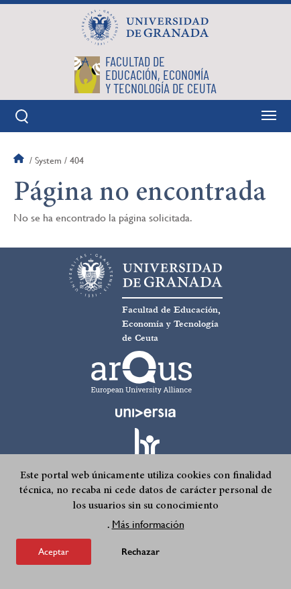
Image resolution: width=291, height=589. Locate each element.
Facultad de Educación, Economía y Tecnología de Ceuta (171, 324)
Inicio (20, 160)
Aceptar (53, 551)
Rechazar (140, 551)
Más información (148, 524)
